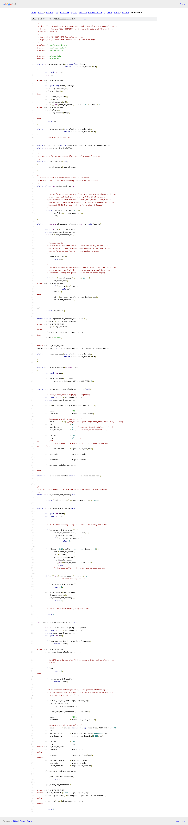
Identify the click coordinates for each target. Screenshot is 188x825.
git (56, 12)
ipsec (74, 12)
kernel (49, 12)
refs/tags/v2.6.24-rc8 (90, 12)
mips (117, 12)
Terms (30, 821)
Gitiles (15, 821)
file (84, 19)
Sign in (182, 4)
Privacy (23, 821)
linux (33, 12)
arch (109, 12)
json (183, 821)
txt (177, 821)
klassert (64, 12)
